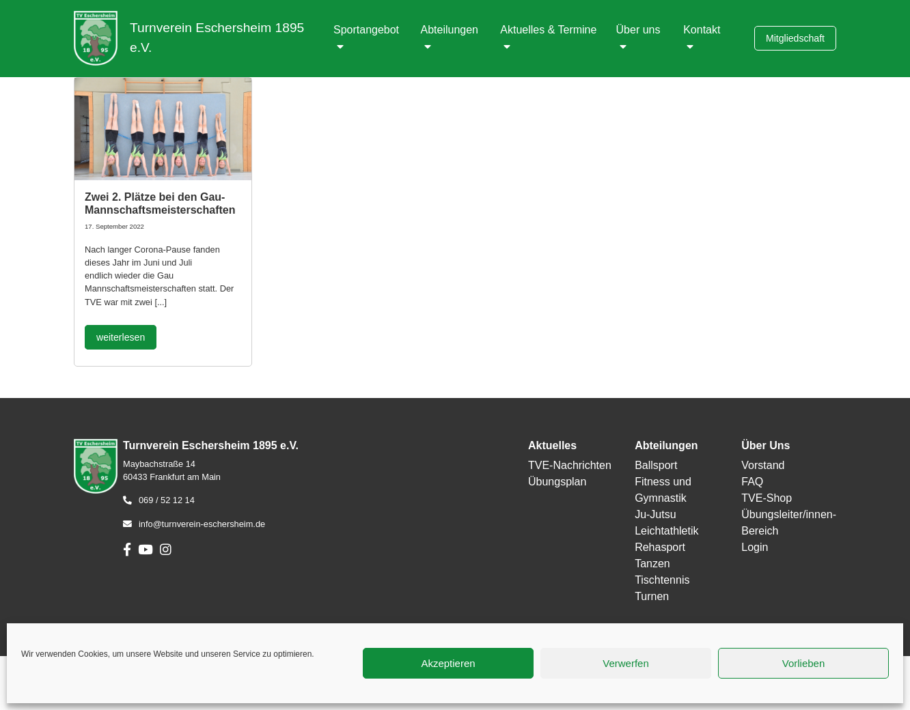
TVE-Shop (766, 498)
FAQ (752, 481)
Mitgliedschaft (795, 38)
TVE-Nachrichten (569, 465)
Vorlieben (803, 663)
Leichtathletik (666, 531)
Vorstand (762, 465)
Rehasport (660, 547)
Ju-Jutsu (655, 514)
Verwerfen (626, 663)
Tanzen (652, 563)
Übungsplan (557, 481)
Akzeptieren (448, 663)
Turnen (652, 596)
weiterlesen (120, 337)
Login (754, 547)
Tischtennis (662, 580)
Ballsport (656, 465)
